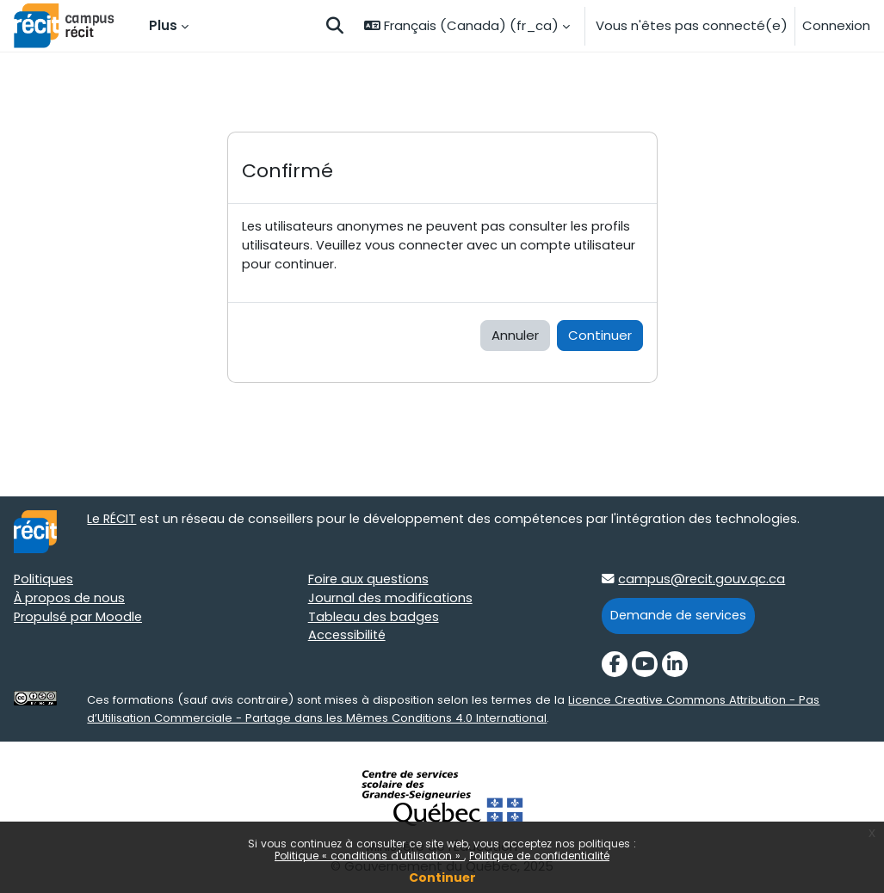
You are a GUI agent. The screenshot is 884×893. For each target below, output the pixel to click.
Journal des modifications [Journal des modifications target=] (391, 600)
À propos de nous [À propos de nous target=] (70, 600)
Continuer (442, 877)
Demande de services (680, 617)
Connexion (836, 25)
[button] (335, 26)
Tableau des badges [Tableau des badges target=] (375, 619)
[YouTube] (645, 666)
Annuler (515, 337)
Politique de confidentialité (539, 855)
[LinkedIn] (675, 666)
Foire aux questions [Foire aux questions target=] (369, 581)
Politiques (45, 581)
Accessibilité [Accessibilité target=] (348, 639)
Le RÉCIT (113, 521)
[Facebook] (614, 666)
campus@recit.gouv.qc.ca (702, 581)
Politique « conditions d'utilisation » (369, 855)
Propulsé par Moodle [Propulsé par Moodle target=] (79, 619)
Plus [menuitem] (163, 25)
